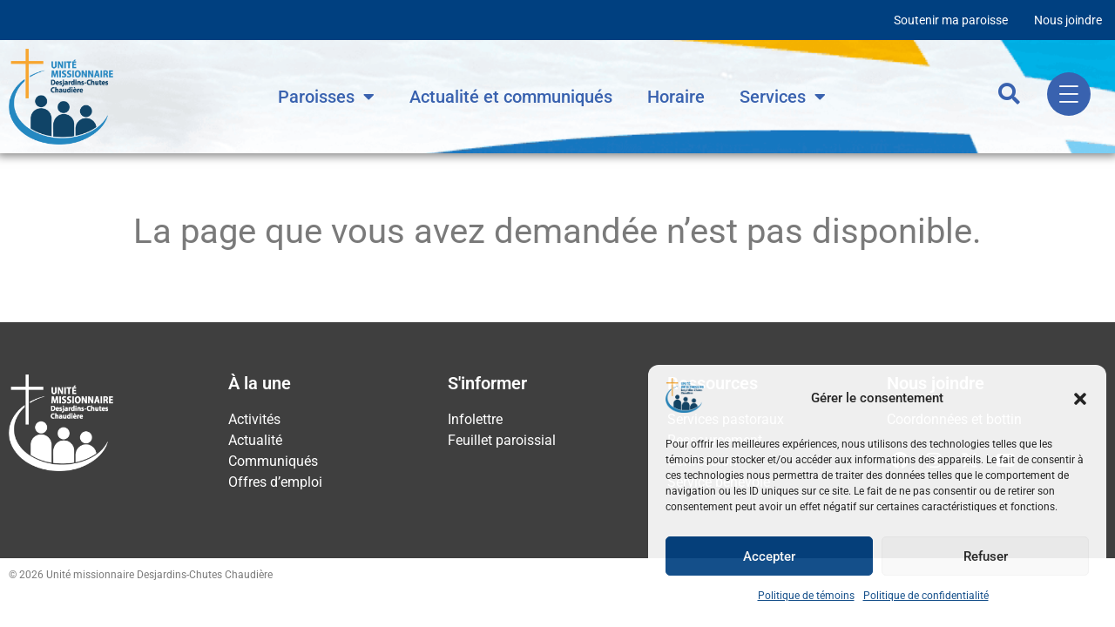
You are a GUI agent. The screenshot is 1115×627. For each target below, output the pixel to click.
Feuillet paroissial (502, 440)
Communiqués (273, 461)
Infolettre (475, 419)
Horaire (676, 96)
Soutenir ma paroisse (951, 20)
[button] (1080, 399)
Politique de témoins (806, 596)
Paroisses (326, 96)
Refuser (985, 556)
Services (783, 96)
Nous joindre (1068, 20)
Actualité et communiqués (510, 96)
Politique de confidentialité (926, 596)
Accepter (769, 556)
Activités (254, 419)
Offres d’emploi (275, 482)
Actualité (255, 440)
